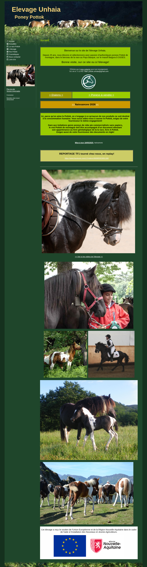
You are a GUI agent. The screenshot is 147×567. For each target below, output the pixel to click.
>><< (85, 104)
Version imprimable (13, 91)
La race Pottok (14, 47)
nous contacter (85, 69)
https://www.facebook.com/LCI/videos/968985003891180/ (87, 158)
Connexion (10, 95)
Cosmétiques (14, 54)
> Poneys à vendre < (101, 94)
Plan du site (11, 89)
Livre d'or (12, 60)
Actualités (12, 44)
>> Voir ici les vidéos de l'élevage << (89, 257)
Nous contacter (15, 57)
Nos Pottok (13, 52)
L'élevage (12, 49)
